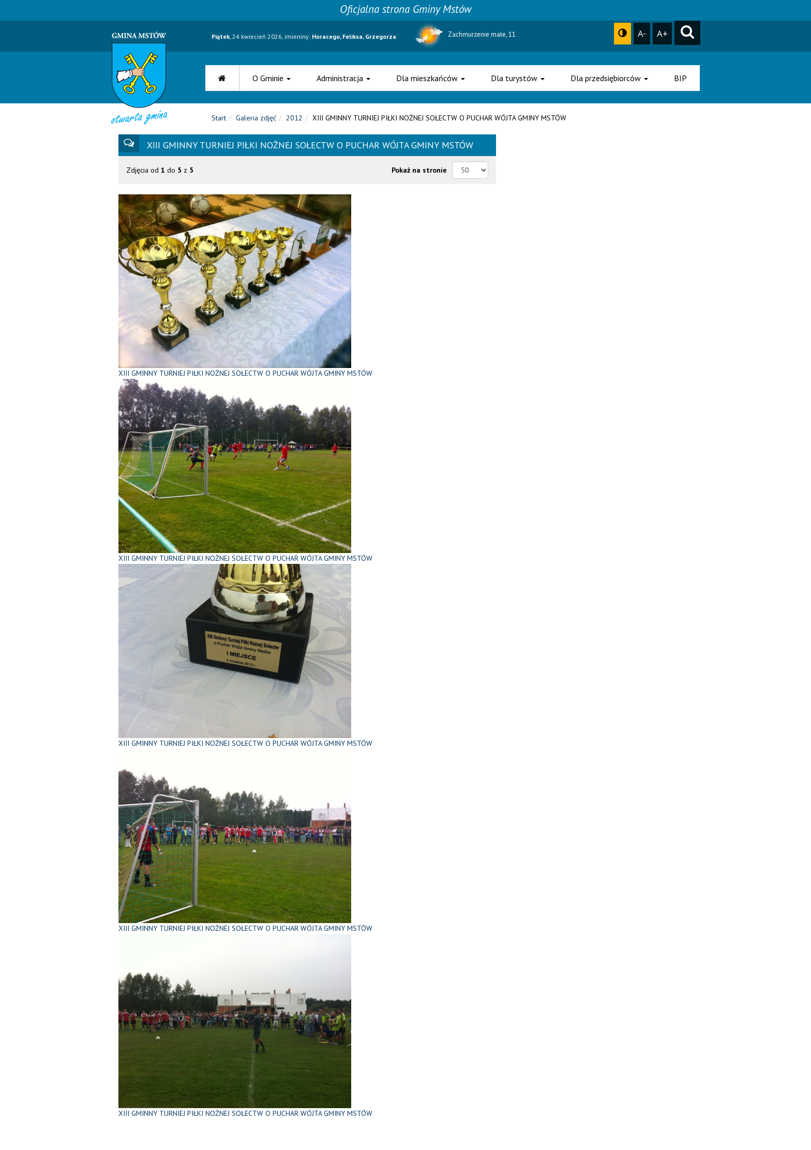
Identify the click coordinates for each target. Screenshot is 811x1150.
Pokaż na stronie (419, 170)
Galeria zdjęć (256, 117)
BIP (680, 78)
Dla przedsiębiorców (609, 78)
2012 (294, 117)
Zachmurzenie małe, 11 (464, 34)
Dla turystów (518, 78)
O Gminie (271, 78)
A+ (662, 33)
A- (642, 33)
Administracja (343, 78)
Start (219, 117)
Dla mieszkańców (430, 78)
